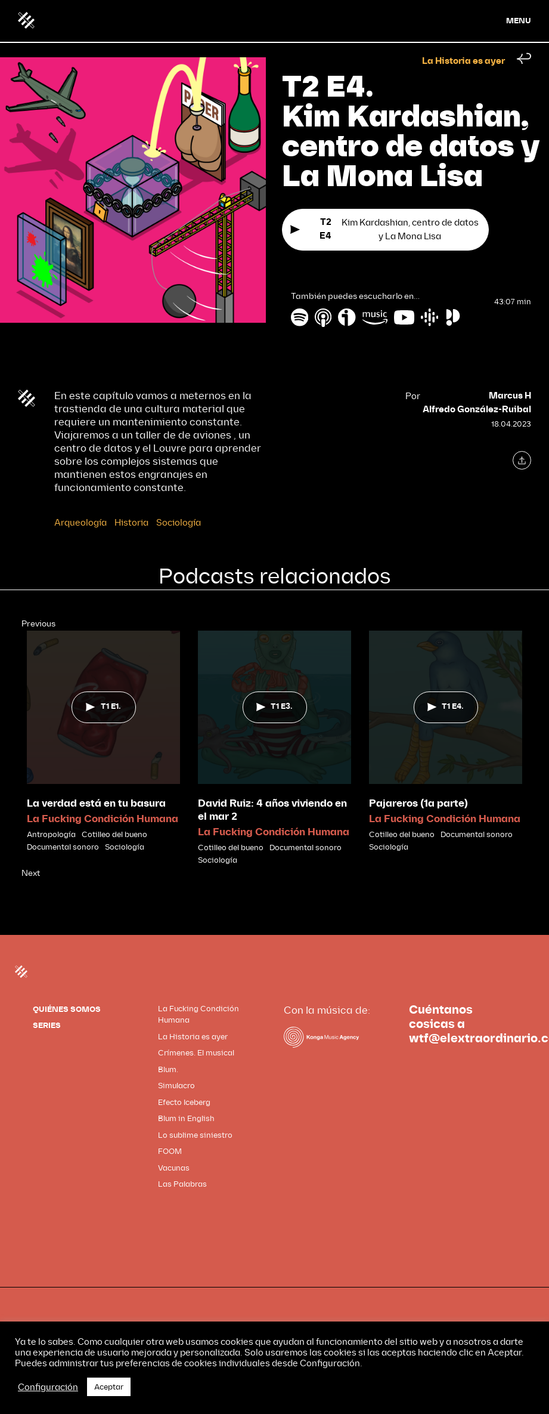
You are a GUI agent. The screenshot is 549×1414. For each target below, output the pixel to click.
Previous (38, 624)
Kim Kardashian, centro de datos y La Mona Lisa (384, 230)
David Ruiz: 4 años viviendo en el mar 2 (272, 810)
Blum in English (186, 1118)
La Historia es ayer (463, 61)
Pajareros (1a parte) (418, 803)
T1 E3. (274, 706)
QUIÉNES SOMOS (67, 1009)
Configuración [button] (48, 1387)
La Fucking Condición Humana (102, 819)
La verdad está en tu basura (96, 803)
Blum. (168, 1069)
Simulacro (176, 1085)
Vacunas (174, 1167)
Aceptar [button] (108, 1386)
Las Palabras (182, 1184)
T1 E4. (445, 706)
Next (30, 873)
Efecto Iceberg (184, 1102)
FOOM (170, 1151)
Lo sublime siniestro (195, 1135)
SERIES (47, 1025)
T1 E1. (103, 706)
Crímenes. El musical (196, 1052)
